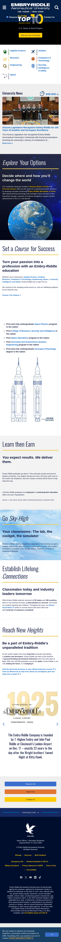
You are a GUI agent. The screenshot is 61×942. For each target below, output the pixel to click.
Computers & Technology (21, 279)
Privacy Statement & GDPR (21, 938)
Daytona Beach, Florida (39, 187)
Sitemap (18, 855)
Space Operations (19, 338)
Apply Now (30, 792)
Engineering (37, 279)
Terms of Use (51, 865)
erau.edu (30, 830)
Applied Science (30, 277)
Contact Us (30, 799)
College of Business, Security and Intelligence (33, 331)
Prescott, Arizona (9, 189)
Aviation (41, 277)
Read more (6, 143)
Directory (28, 855)
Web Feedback (40, 855)
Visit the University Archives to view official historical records (28, 669)
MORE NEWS (51, 94)
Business (6, 279)
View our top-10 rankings (30, 35)
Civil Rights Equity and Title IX (35, 913)
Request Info (30, 784)
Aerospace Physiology (45, 349)
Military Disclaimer (12, 865)
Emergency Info (17, 861)
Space (45, 279)
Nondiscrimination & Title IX (37, 861)
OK (52, 934)
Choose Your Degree (10, 295)
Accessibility (31, 870)
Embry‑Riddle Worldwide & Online (42, 191)
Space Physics (42, 324)
